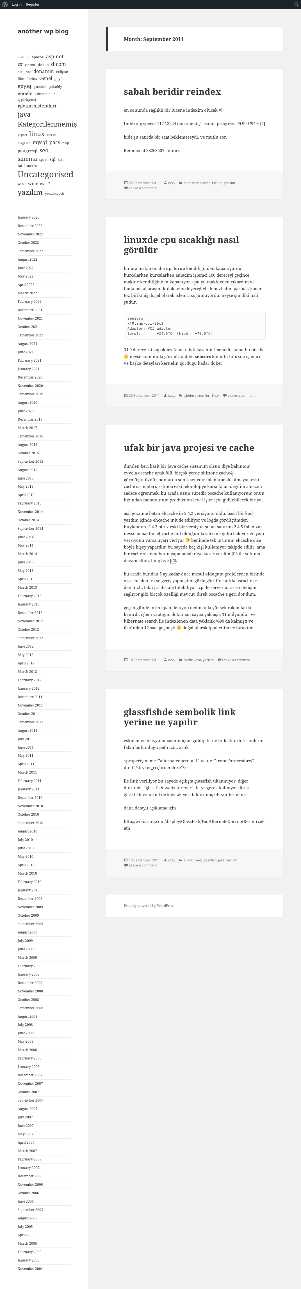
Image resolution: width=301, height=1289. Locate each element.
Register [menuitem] (32, 4)
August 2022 (27, 259)
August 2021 (27, 343)
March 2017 (27, 427)
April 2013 (26, 579)
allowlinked (192, 860)
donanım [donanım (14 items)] (43, 71)
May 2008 (25, 1041)
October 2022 (28, 242)
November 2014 (30, 511)
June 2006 (26, 1201)
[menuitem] (5, 4)
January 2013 (29, 604)
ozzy (171, 182)
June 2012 (26, 646)
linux (215, 395)
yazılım (229, 182)
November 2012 (30, 621)
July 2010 (25, 839)
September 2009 (30, 923)
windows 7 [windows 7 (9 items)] (39, 183)
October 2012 (28, 629)
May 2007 (25, 1134)
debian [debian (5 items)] (43, 64)
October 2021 (28, 326)
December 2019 (30, 419)
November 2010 (30, 806)
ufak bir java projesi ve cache (189, 447)
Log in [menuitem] (17, 4)
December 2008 (30, 982)
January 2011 (29, 789)
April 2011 (26, 764)
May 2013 (25, 570)
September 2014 (30, 528)
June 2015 (26, 478)
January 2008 (29, 1066)
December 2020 (30, 377)
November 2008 (30, 991)
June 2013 (26, 562)
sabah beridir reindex (172, 91)
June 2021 (26, 352)
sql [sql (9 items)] (53, 159)
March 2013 (27, 587)
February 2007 (30, 1159)
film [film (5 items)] (21, 78)
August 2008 (27, 1016)
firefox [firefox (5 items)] (31, 78)
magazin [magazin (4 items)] (24, 143)
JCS (173, 560)
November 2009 (30, 907)
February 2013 (30, 595)
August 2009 (27, 932)
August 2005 (27, 1218)
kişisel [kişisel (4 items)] (22, 135)
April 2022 (26, 284)
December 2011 (30, 696)
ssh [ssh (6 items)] (60, 159)
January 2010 (29, 890)
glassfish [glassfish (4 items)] (40, 87)
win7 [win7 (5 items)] (22, 184)
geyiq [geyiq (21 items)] (24, 86)
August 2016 (27, 444)
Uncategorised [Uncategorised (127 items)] (46, 174)
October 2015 (28, 453)
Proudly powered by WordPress (149, 905)
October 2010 (28, 814)
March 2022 (27, 293)
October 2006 (28, 1193)
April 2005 (26, 1235)
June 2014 (26, 537)
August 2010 (27, 831)
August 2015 (27, 469)
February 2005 (30, 1251)
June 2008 (26, 1033)
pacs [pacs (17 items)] (54, 142)
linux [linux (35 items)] (37, 133)
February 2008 (30, 1058)
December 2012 (30, 612)
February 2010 (30, 881)
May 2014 (25, 545)
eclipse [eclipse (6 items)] (62, 71)
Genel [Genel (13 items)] (45, 78)
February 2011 (30, 780)
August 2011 (27, 730)
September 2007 (30, 1100)
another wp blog (43, 31)
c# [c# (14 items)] (20, 64)
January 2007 (29, 1167)
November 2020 (30, 385)
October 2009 (28, 915)
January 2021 (29, 368)
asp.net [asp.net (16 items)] (54, 56)
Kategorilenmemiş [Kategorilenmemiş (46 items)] (47, 124)
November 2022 (30, 234)
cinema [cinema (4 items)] (30, 65)
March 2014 (27, 553)
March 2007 (27, 1150)
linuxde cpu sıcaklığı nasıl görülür (181, 245)
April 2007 (26, 1142)
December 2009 (30, 898)
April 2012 (26, 663)
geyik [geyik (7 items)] (59, 78)
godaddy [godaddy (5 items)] (55, 86)
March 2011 (27, 772)
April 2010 (26, 865)
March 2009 (27, 957)
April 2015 (26, 494)
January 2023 (29, 217)
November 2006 (30, 1184)
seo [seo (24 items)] (44, 150)
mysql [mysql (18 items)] (40, 142)
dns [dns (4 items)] (28, 72)
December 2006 (30, 1176)
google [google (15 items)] (25, 93)
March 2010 (27, 873)
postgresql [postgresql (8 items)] (27, 150)
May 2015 (25, 486)
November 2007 (30, 1083)
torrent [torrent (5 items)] (32, 165)
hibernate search (197, 182)
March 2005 (27, 1243)
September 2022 (30, 251)
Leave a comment (143, 187)
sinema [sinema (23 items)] (27, 158)
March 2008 (27, 1049)
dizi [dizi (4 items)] (21, 72)
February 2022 (30, 301)
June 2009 (26, 949)
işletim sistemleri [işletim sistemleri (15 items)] (37, 105)
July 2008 (25, 1024)
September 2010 (30, 822)
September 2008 (30, 1008)
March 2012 (27, 671)
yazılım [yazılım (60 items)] (30, 192)
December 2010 (30, 797)
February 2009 (30, 966)
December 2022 (30, 225)
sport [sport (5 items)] (43, 159)
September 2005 (30, 1209)
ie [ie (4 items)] (54, 94)
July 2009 (25, 940)
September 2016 (30, 436)
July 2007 (25, 1117)
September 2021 (30, 335)
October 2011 (28, 713)
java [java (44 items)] (24, 114)
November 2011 (30, 705)
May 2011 (25, 755)
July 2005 (25, 1226)
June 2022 (26, 267)
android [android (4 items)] (23, 57)
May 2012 (25, 654)
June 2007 (26, 1125)
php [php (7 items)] (65, 142)
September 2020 (30, 394)
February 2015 (30, 503)
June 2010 (26, 848)
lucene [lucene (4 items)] (51, 135)
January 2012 (29, 688)
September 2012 (30, 638)
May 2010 (25, 856)
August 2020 (27, 402)
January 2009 (29, 974)
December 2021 (30, 310)
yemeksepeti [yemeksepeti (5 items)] (54, 193)
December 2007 (30, 1075)
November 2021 (30, 318)
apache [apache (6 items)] (38, 56)
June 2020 (26, 411)
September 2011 (30, 722)
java (198, 659)
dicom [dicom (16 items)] (58, 64)
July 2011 (25, 739)
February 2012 (30, 680)
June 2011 (26, 747)
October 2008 (28, 999)
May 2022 (25, 276)
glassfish (209, 860)
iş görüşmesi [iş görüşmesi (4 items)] (27, 100)
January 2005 (29, 1260)
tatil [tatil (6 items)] (21, 165)
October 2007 (28, 1092)
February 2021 (30, 360)
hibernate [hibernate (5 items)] (42, 93)
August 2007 (27, 1108)
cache (188, 659)
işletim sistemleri (197, 395)
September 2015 (30, 461)
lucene (217, 182)
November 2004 (30, 1268)
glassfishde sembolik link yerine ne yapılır (180, 717)
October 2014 (28, 520)
